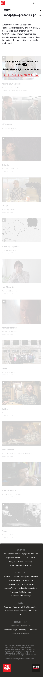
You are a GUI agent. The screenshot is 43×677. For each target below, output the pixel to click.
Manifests (33, 611)
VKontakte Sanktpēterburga (21, 596)
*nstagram (25, 576)
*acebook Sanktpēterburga (27, 588)
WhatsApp (28, 561)
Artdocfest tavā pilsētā (20, 634)
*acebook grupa (14, 580)
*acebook (34, 576)
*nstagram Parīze (27, 584)
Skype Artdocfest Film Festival (21, 565)
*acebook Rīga (27, 580)
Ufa (25, 64)
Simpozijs (22, 630)
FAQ (20, 615)
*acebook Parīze (10, 588)
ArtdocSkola (33, 630)
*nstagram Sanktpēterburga (20, 592)
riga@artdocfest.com (30, 554)
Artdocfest (15, 626)
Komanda (7, 607)
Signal (20, 561)
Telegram (12, 561)
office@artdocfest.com (11, 554)
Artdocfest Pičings (10, 630)
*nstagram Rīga (13, 584)
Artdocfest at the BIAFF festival (21, 75)
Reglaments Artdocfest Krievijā (16, 611)
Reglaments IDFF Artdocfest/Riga (25, 607)
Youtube (15, 576)
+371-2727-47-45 (28, 558)
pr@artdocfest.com (13, 558)
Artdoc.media (26, 626)
